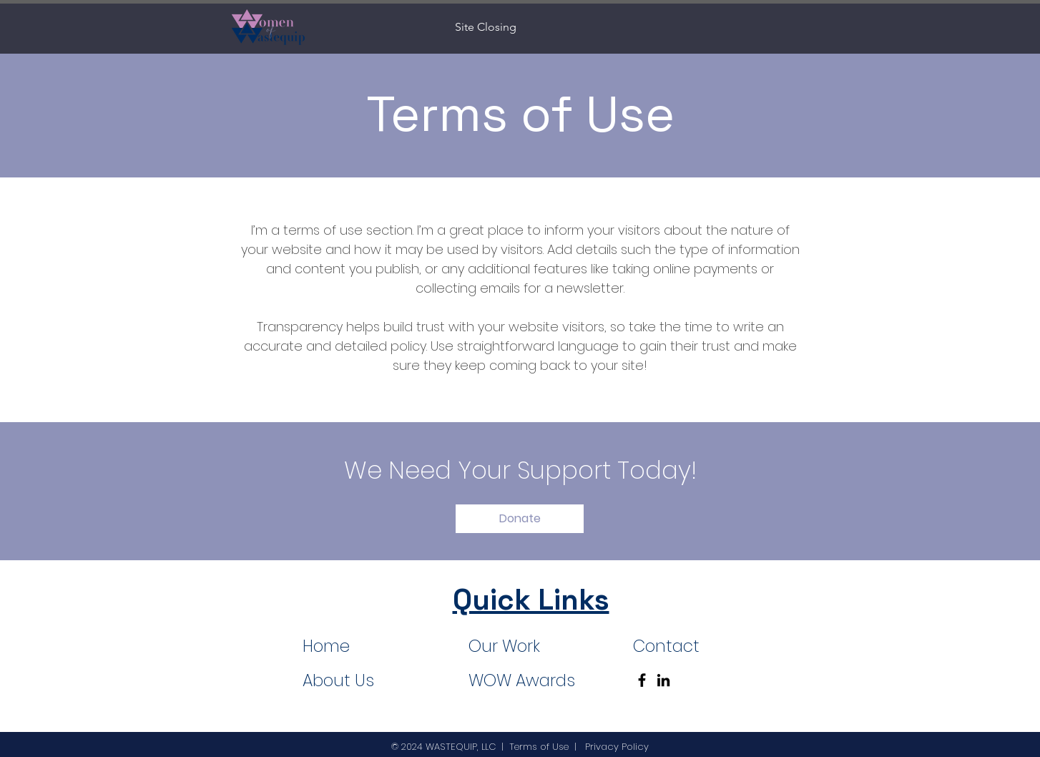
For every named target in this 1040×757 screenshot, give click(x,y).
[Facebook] (642, 680)
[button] (520, 518)
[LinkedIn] (663, 680)
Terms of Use (539, 746)
